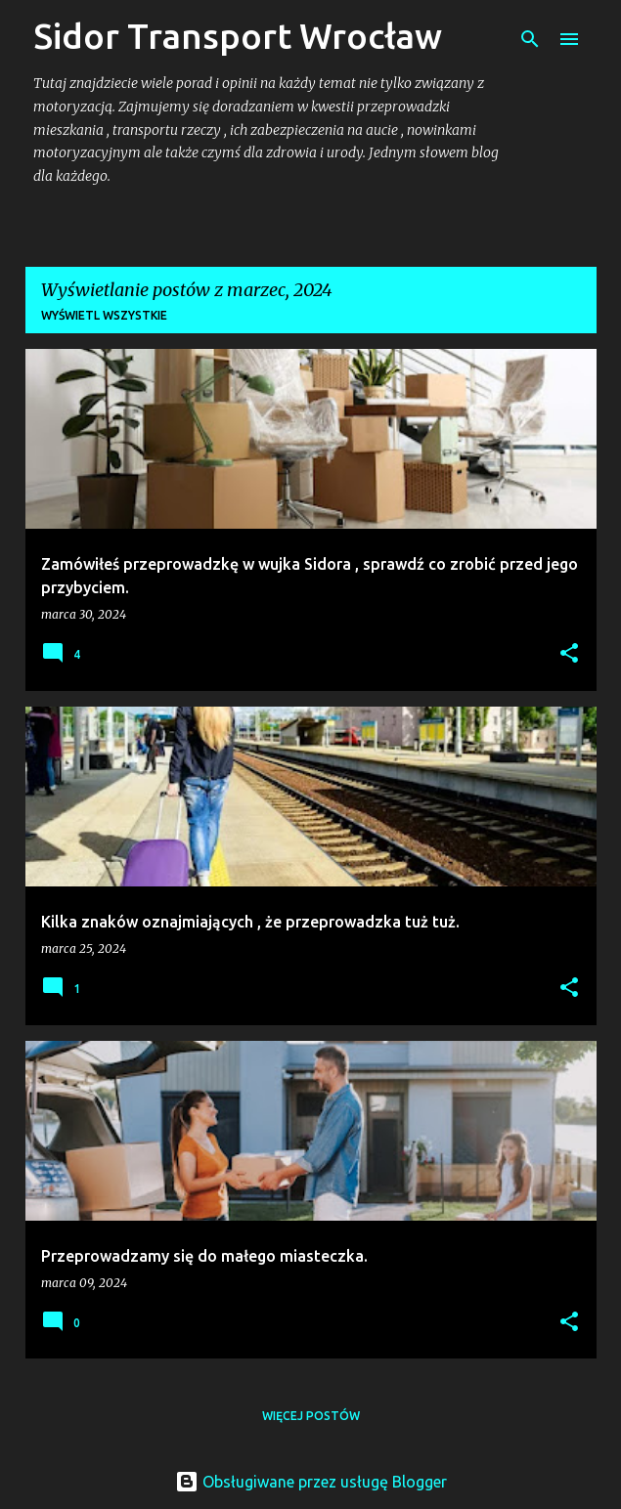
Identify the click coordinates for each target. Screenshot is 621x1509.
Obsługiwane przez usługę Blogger (311, 1481)
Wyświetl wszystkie (104, 315)
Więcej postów (311, 1415)
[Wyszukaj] (530, 39)
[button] (569, 654)
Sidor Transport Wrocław (237, 36)
